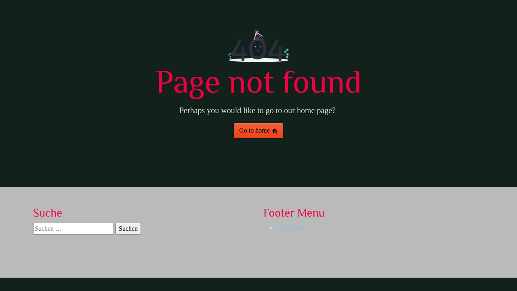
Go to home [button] (258, 130)
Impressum (290, 227)
